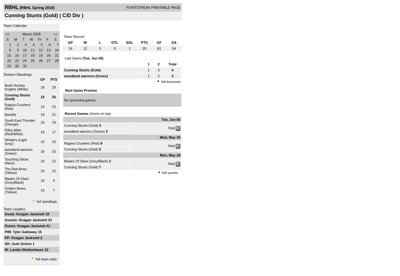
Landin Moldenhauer (27, 250)
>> (55, 34)
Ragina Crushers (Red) (81, 143)
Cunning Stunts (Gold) (81, 125)
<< (8, 34)
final (171, 128)
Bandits (10, 114)
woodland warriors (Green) (84, 131)
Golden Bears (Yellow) (15, 190)
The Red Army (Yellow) (16, 171)
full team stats (46, 259)
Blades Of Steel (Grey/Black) (16, 180)
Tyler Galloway (25, 232)
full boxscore (171, 82)
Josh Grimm (22, 244)
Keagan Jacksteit (30, 214)
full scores (170, 173)
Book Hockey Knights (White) (16, 87)
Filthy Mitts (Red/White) (14, 132)
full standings (47, 201)
